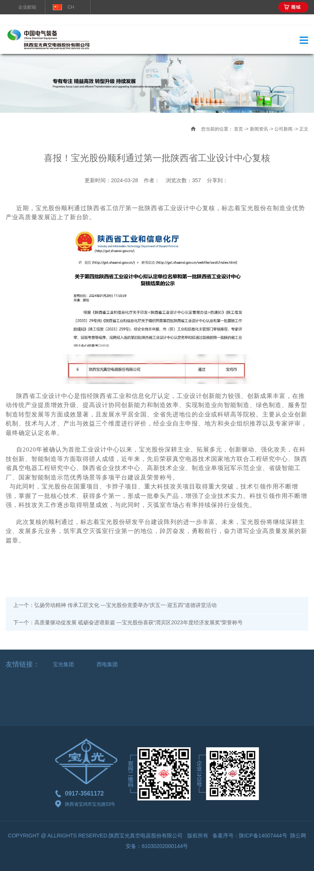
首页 (238, 129)
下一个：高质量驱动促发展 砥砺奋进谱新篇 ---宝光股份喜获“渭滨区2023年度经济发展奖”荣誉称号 (128, 622)
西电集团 (107, 664)
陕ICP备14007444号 (263, 836)
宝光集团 (63, 664)
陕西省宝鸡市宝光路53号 (85, 804)
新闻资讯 (259, 129)
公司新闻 (283, 129)
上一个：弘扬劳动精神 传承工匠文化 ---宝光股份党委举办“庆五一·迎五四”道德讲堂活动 (115, 605)
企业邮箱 (27, 7)
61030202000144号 (165, 846)
